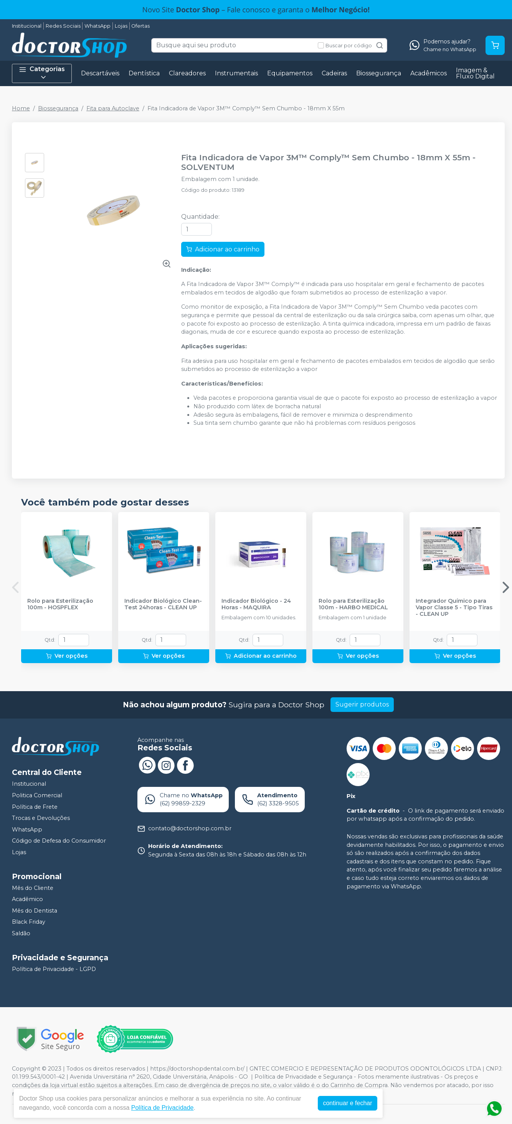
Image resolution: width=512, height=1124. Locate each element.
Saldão (21, 933)
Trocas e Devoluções (41, 818)
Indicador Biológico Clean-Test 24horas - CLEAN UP (163, 604)
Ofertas (140, 26)
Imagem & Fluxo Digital (475, 73)
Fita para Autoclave (112, 108)
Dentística (144, 73)
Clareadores (187, 73)
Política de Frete (35, 806)
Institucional (26, 26)
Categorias (42, 73)
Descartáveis (100, 73)
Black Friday (28, 922)
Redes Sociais (63, 26)
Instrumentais (236, 73)
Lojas (121, 26)
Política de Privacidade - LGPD (54, 969)
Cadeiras (334, 73)
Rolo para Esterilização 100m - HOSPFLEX (60, 604)
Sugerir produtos (362, 704)
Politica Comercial (37, 795)
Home (21, 108)
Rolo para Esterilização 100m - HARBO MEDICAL (353, 604)
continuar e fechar (347, 1103)
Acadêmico (27, 899)
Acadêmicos (428, 73)
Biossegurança (378, 73)
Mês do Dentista (34, 910)
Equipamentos (289, 73)
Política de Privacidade (162, 1107)
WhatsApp (97, 26)
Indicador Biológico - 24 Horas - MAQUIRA (256, 604)
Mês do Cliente (32, 888)
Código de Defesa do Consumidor (59, 841)
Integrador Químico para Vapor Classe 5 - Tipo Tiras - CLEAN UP (454, 608)
